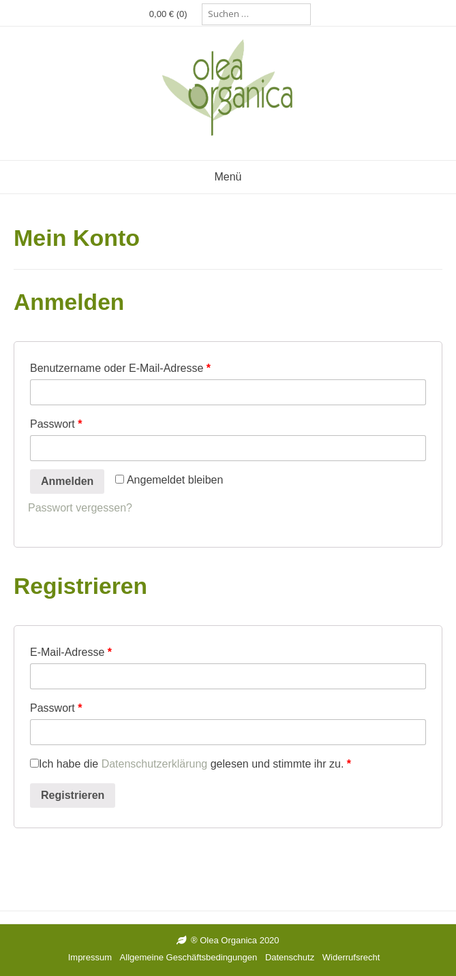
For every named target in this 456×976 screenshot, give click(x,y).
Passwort (56, 424)
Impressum (90, 957)
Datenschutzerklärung (155, 764)
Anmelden (67, 481)
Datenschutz (289, 957)
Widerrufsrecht (351, 957)
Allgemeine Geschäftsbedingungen (189, 957)
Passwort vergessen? (80, 508)
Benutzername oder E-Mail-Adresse (120, 368)
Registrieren (72, 795)
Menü (227, 177)
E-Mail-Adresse (71, 652)
